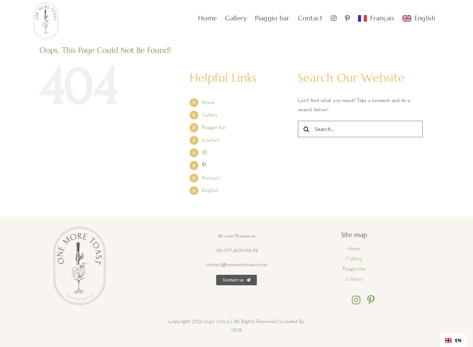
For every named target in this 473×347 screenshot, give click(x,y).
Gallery (210, 115)
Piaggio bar (214, 127)
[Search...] (360, 129)
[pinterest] (371, 300)
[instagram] (356, 300)
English (210, 190)
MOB (236, 330)
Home (208, 102)
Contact (210, 140)
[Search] (306, 129)
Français (211, 178)
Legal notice (217, 321)
